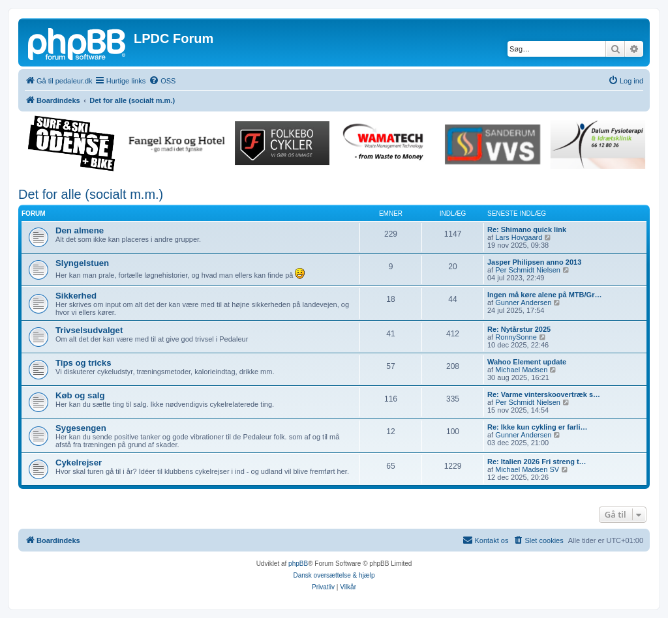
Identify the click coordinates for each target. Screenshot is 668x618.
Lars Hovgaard (518, 237)
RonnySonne (516, 337)
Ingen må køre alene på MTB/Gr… (544, 295)
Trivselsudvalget (89, 330)
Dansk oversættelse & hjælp (333, 575)
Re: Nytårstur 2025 (519, 329)
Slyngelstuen (82, 263)
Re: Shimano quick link (526, 229)
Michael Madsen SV (527, 469)
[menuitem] (162, 81)
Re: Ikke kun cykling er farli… (537, 427)
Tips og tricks (83, 363)
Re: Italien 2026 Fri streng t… (536, 461)
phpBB (298, 563)
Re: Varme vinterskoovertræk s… (543, 394)
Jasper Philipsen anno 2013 (534, 262)
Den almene (79, 230)
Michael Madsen (521, 370)
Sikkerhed (76, 296)
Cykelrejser (78, 462)
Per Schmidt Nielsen (527, 270)
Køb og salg (79, 395)
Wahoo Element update (526, 362)
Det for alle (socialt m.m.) (90, 194)
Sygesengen (80, 428)
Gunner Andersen (523, 302)
